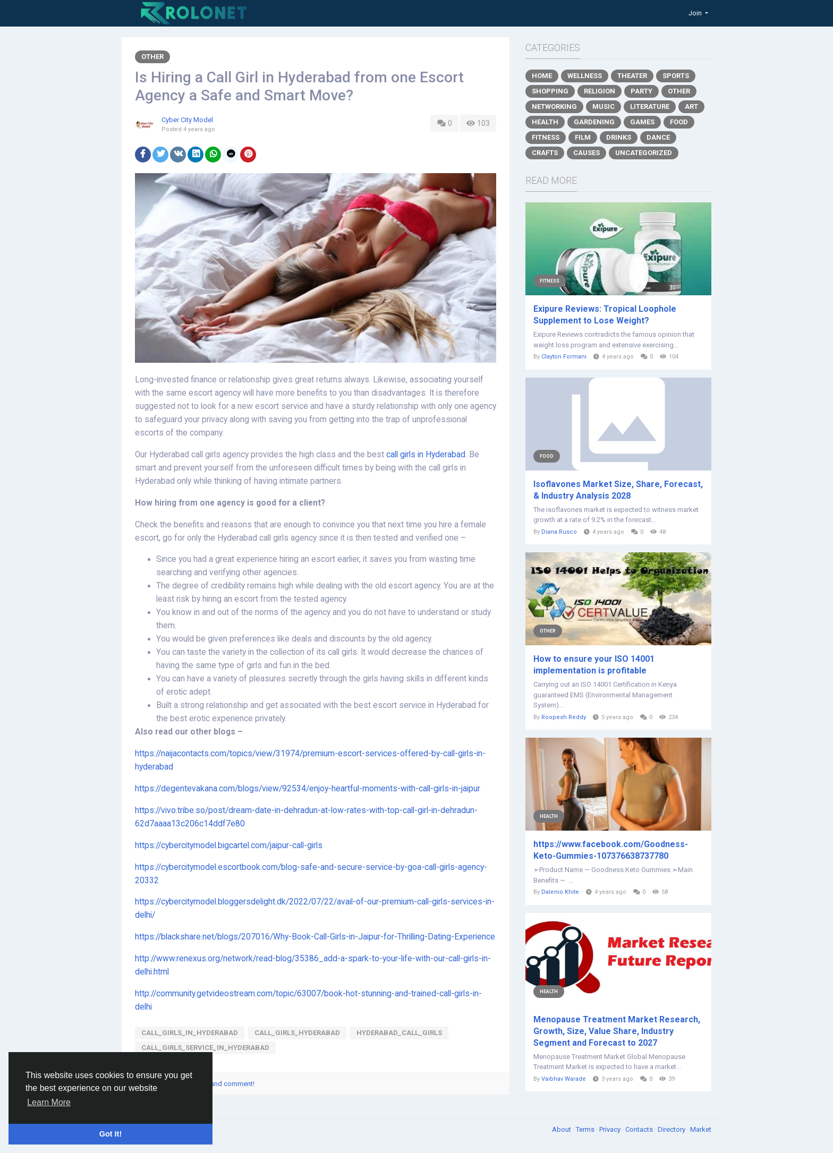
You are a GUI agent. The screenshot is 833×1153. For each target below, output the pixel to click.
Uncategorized (643, 153)
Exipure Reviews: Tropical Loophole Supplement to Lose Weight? (604, 315)
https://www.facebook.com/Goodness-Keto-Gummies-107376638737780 (610, 850)
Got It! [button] (110, 1134)
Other (152, 57)
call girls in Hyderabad (425, 454)
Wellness (584, 76)
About (562, 1129)
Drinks (618, 137)
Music (603, 106)
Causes (586, 153)
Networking (554, 106)
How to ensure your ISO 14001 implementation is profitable (593, 665)
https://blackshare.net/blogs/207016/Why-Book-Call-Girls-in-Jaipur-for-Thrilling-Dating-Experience (315, 937)
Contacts (639, 1129)
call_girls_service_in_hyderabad (205, 1048)
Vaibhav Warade (563, 1078)
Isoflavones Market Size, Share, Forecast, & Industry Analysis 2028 (618, 490)
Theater (632, 76)
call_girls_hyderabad (297, 1033)
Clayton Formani (563, 356)
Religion (599, 91)
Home (542, 76)
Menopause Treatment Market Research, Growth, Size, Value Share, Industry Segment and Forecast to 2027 (616, 1031)
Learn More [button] (49, 1102)
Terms (586, 1129)
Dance (658, 137)
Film (583, 137)
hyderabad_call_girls (399, 1033)
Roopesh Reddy (563, 717)
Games (642, 122)
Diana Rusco (559, 531)
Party (641, 91)
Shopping (550, 91)
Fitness (545, 137)
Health (545, 122)
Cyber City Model (187, 120)
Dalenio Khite (560, 892)
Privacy (610, 1129)
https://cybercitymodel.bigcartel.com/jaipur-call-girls (228, 845)
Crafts (545, 153)
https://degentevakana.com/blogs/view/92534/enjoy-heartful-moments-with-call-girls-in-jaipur (307, 788)
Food (679, 122)
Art (691, 106)
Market (700, 1129)
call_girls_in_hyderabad (189, 1033)
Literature (649, 106)
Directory (672, 1129)
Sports (675, 76)
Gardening (594, 122)
